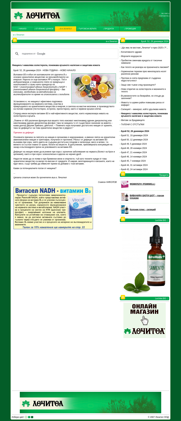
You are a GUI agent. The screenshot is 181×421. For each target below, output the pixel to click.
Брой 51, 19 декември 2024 (134, 135)
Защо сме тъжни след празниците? (138, 85)
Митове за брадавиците (133, 120)
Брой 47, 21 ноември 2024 (134, 152)
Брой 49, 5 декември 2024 (134, 144)
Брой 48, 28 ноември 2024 (134, 148)
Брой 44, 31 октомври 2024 (134, 165)
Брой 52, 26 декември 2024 (135, 131)
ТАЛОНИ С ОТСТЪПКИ (132, 124)
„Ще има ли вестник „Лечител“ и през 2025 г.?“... (144, 48)
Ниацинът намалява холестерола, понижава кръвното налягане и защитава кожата (144, 114)
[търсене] (64, 54)
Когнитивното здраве (131, 52)
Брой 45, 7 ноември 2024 (133, 161)
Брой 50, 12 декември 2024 (134, 139)
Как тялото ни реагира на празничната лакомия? (145, 67)
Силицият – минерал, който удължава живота (143, 109)
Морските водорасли (131, 56)
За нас (164, 13)
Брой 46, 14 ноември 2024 (134, 156)
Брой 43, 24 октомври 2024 (134, 169)
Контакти (163, 16)
